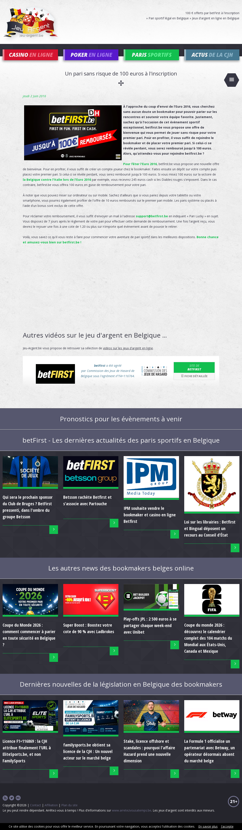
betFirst (194, 374)
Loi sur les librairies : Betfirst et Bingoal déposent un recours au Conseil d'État (209, 534)
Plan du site (69, 812)
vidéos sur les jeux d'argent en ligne (128, 354)
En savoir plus (208, 826)
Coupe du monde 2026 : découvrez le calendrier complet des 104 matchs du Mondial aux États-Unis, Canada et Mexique (208, 644)
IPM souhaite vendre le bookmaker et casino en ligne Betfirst (150, 521)
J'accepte (227, 826)
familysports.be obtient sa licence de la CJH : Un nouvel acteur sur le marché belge (88, 757)
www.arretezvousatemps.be (131, 817)
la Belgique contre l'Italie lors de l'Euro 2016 (57, 186)
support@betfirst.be (152, 222)
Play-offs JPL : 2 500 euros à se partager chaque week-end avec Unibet (150, 631)
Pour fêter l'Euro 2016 (140, 170)
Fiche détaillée (194, 383)
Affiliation (51, 812)
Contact (35, 812)
